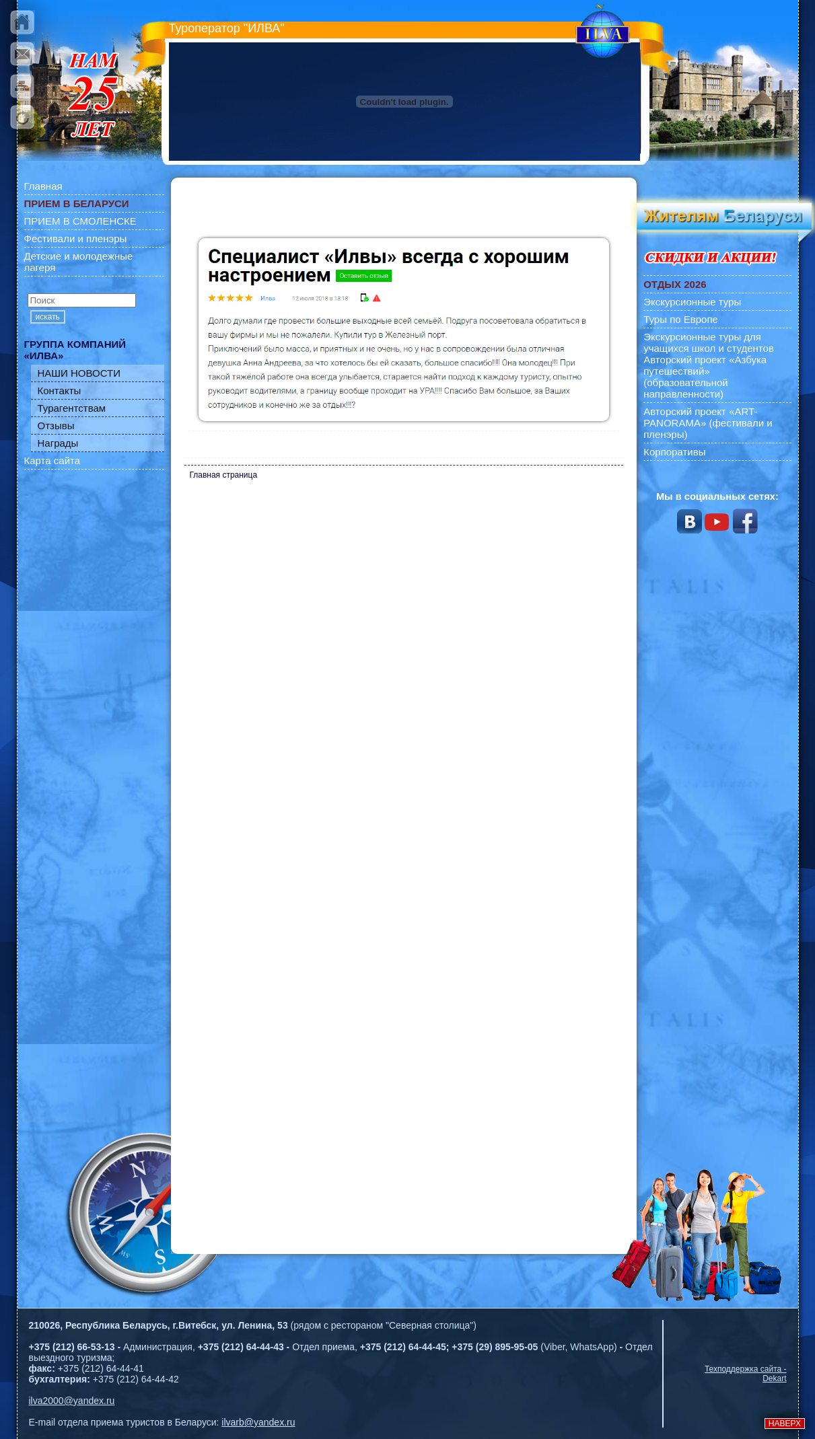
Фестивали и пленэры (75, 238)
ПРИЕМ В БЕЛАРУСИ (76, 203)
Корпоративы (674, 451)
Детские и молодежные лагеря (78, 261)
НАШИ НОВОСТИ (79, 373)
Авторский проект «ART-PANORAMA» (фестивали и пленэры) (708, 423)
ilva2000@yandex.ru (72, 1400)
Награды (58, 443)
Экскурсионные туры (692, 301)
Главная (43, 186)
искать (48, 317)
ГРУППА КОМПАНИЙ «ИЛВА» (75, 349)
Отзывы (56, 425)
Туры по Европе (680, 319)
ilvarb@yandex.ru (258, 1422)
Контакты (59, 390)
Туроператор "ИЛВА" (227, 28)
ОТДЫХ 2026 (674, 284)
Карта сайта (52, 460)
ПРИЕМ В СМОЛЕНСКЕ (80, 221)
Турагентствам (72, 408)
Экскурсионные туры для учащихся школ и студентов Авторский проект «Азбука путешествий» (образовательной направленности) (708, 365)
